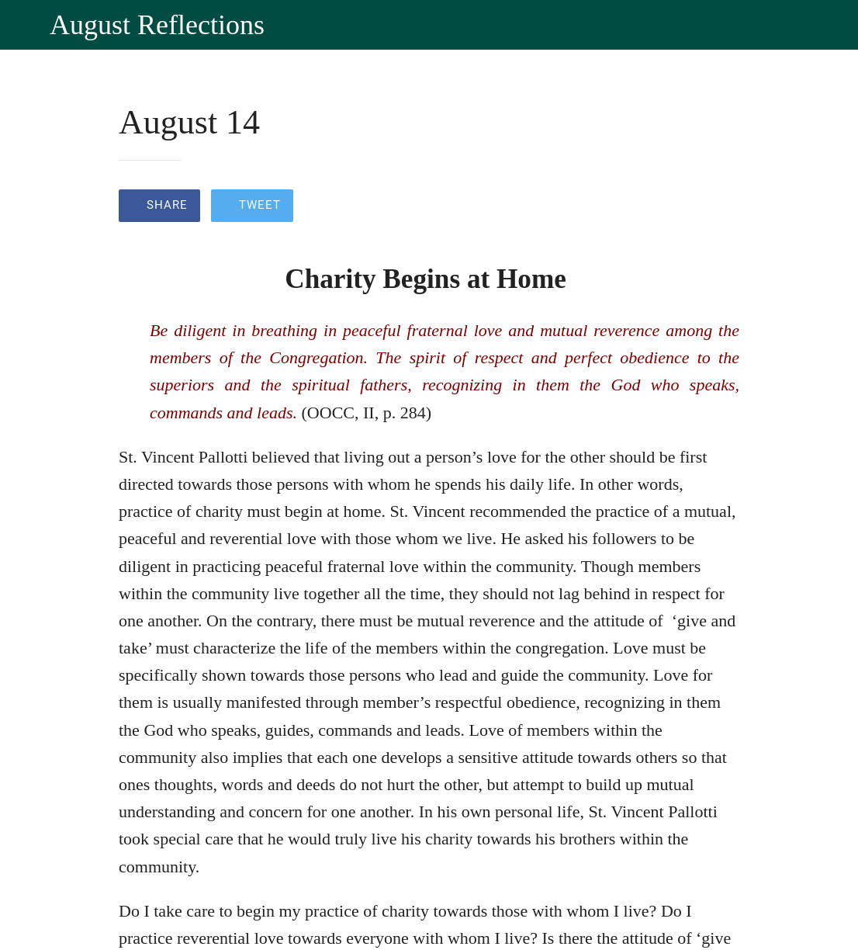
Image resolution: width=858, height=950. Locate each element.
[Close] (25, 25)
